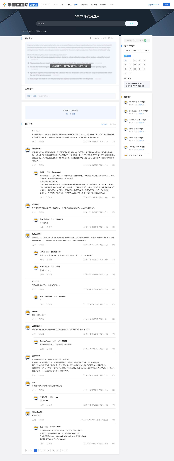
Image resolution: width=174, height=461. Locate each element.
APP (111, 5)
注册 (35, 96)
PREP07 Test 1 (27, 31)
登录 (166, 4)
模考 (70, 5)
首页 (55, 5)
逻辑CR (39, 31)
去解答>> (141, 105)
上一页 (29, 450)
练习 (61, 5)
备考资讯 (93, 5)
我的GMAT (153, 4)
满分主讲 (103, 5)
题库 (76, 5)
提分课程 (84, 5)
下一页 (64, 450)
